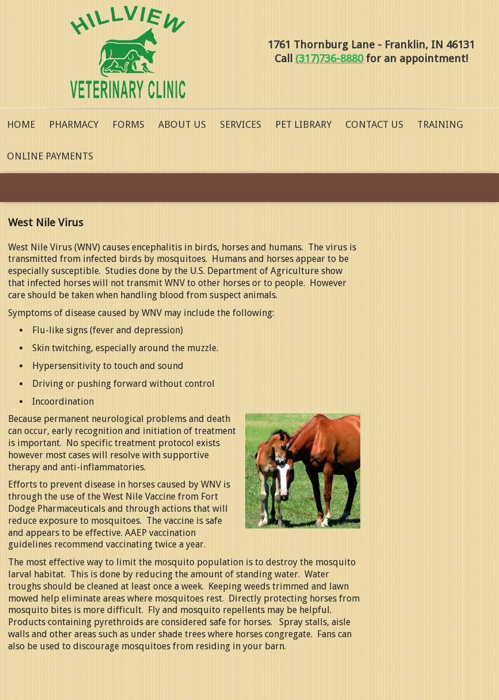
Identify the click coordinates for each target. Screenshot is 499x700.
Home (21, 124)
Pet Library (303, 124)
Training (440, 124)
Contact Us (374, 124)
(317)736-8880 (329, 58)
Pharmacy (73, 124)
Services (240, 124)
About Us (182, 124)
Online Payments (50, 156)
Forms (128, 124)
